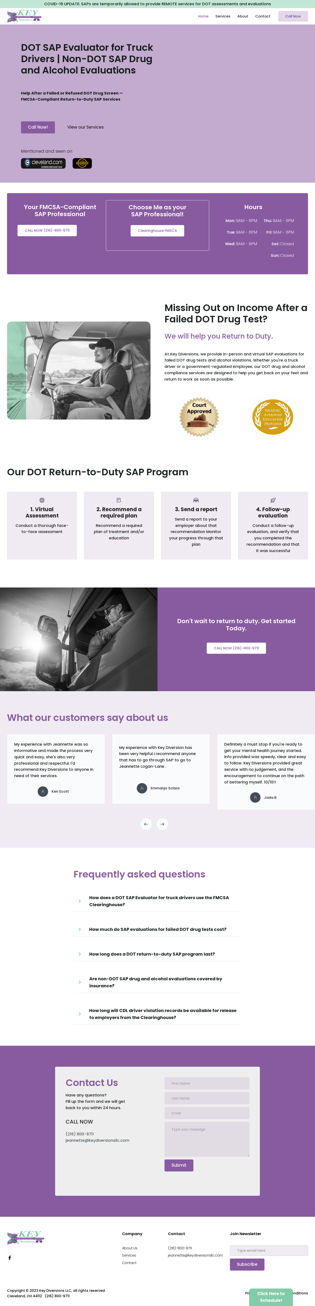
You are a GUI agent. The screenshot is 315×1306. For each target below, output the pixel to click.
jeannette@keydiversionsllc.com (195, 1255)
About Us (129, 1248)
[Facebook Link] (9, 1258)
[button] (146, 824)
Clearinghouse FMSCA (157, 230)
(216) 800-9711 (80, 1134)
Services (222, 16)
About (242, 16)
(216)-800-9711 (180, 1248)
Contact (262, 16)
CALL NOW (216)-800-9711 (47, 230)
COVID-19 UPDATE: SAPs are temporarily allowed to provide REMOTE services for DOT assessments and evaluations (157, 4)
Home (203, 16)
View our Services (85, 127)
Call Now (293, 16)
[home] (24, 16)
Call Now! (38, 127)
